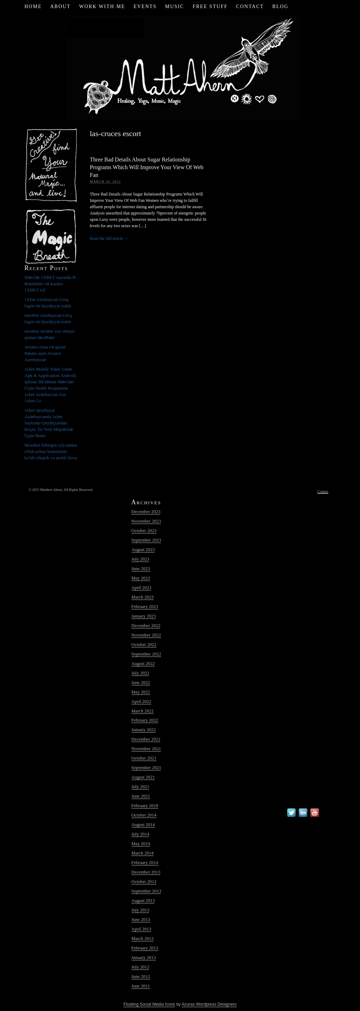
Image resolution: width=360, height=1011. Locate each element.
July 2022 (140, 673)
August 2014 (143, 824)
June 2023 (140, 568)
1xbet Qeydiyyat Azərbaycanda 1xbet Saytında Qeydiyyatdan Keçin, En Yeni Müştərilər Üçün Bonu (49, 423)
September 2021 (146, 767)
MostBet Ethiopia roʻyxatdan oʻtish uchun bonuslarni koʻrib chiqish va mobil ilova (51, 451)
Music (174, 6)
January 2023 (143, 616)
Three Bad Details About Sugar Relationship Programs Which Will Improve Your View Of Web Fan (147, 167)
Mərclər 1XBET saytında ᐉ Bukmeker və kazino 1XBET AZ (50, 284)
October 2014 (143, 815)
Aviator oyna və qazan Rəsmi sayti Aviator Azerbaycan (45, 353)
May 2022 (140, 692)
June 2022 (140, 682)
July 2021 (140, 786)
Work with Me (102, 6)
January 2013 (143, 957)
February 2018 (144, 805)
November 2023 (146, 521)
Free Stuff (210, 6)
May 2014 (140, 843)
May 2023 (140, 578)
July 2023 (140, 559)
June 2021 (140, 796)
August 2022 (143, 663)
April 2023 (141, 587)
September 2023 (146, 540)
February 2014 (144, 862)
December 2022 (146, 625)
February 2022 (144, 720)
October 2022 (143, 644)
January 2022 (143, 729)
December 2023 (146, 511)
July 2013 (140, 910)
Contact (250, 6)
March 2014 (142, 853)
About (60, 6)
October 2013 (143, 881)
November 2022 (146, 635)
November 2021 (146, 748)
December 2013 (146, 872)
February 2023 (144, 606)
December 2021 (146, 739)
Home (32, 6)
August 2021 (143, 777)
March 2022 (142, 711)
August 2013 (143, 900)
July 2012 (140, 967)
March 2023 (142, 597)
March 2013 (142, 938)
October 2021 (143, 758)
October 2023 (143, 530)
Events (145, 6)
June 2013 (140, 919)
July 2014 (140, 834)
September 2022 (146, 654)
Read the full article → (109, 238)
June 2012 (140, 976)
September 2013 (146, 891)
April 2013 (141, 929)
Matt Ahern (180, 66)
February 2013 (144, 948)
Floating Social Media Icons (149, 1004)
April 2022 (141, 701)
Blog (280, 6)
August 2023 (143, 549)
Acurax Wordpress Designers (209, 1004)
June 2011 (140, 985)
